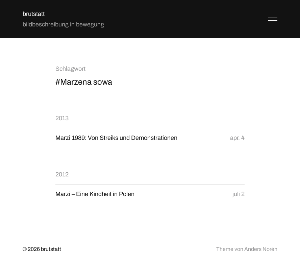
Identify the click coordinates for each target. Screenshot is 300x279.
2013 (62, 118)
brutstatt (34, 13)
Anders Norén (260, 249)
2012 (62, 174)
